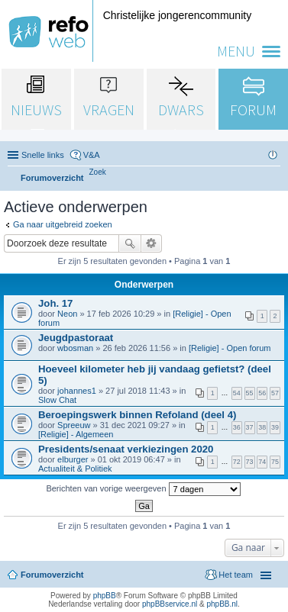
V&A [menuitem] (91, 154)
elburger (72, 459)
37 (250, 427)
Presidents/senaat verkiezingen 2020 (125, 449)
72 (237, 461)
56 (262, 393)
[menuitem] (97, 172)
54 (237, 393)
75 (275, 461)
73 (250, 461)
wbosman (75, 348)
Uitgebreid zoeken (151, 243)
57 (275, 393)
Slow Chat (57, 399)
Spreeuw (73, 425)
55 (250, 393)
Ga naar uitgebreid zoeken (62, 224)
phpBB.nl (222, 604)
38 (262, 427)
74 (262, 461)
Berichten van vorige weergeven (143, 489)
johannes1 (76, 390)
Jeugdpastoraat (75, 337)
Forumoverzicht (52, 574)
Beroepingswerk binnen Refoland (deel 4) (137, 414)
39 (275, 427)
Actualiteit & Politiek (75, 468)
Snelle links (42, 154)
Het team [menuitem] (235, 574)
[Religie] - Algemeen (75, 434)
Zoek (129, 243)
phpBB (104, 595)
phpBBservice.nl (169, 604)
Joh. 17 (55, 303)
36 (237, 427)
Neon (67, 313)
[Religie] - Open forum (230, 348)
